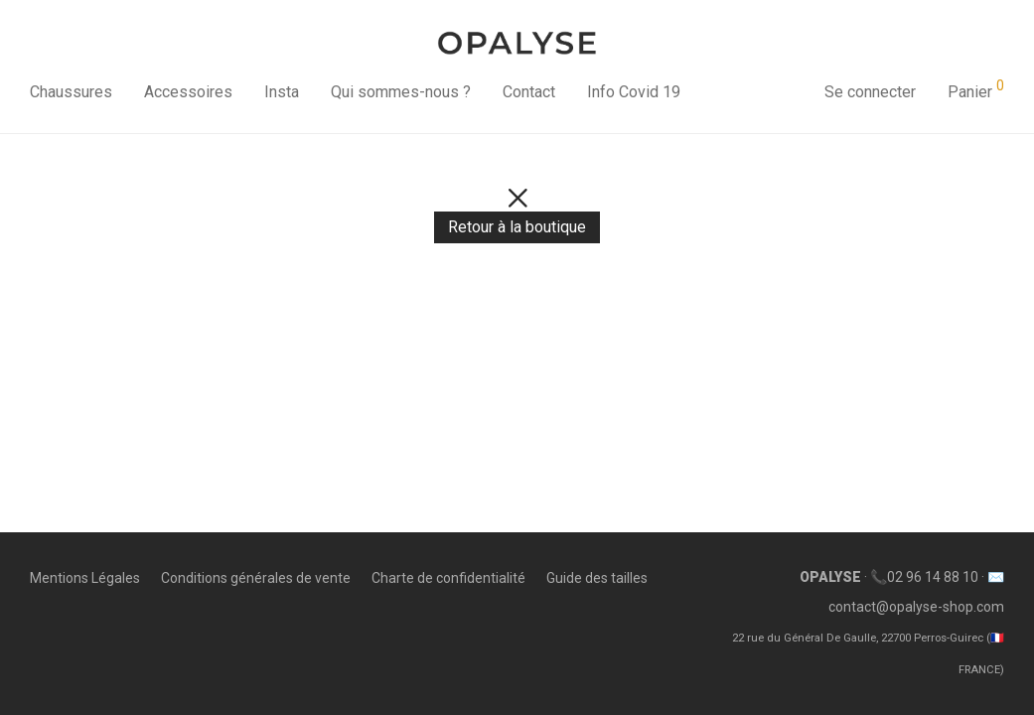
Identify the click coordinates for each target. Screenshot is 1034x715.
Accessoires (188, 91)
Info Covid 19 (633, 91)
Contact (529, 91)
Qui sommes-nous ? (401, 91)
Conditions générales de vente (256, 578)
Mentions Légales (85, 578)
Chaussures (71, 91)
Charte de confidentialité (448, 578)
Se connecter (870, 91)
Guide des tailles (597, 578)
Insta (281, 91)
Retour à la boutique (517, 226)
